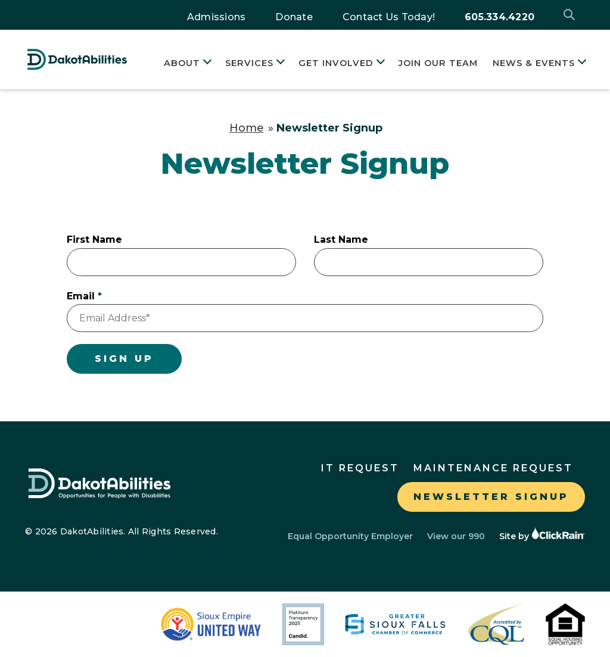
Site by (542, 536)
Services (249, 63)
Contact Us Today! (389, 17)
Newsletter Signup (491, 496)
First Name (94, 239)
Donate (294, 17)
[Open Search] (570, 15)
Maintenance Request (493, 468)
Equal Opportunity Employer (350, 536)
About (182, 63)
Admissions (216, 17)
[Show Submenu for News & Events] (580, 63)
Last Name (341, 239)
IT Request (360, 468)
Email (81, 296)
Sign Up (124, 358)
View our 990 (456, 536)
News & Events (534, 63)
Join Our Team (438, 63)
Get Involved (336, 63)
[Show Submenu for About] (205, 63)
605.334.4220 (499, 17)
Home (246, 127)
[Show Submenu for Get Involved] (379, 63)
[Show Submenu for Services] (279, 63)
